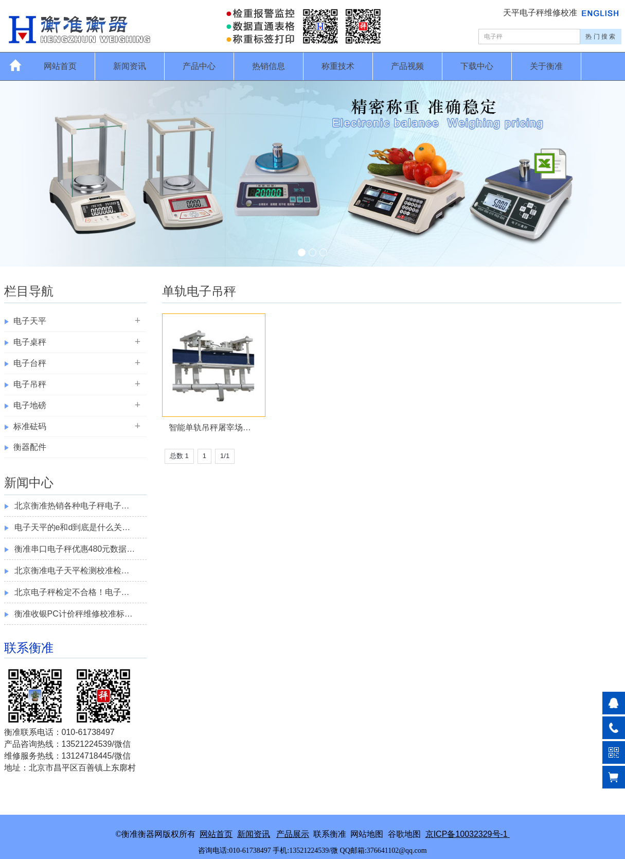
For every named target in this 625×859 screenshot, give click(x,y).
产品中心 (199, 66)
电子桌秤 (29, 342)
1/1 (224, 456)
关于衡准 (546, 66)
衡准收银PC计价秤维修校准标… (73, 613)
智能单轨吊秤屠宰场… (210, 427)
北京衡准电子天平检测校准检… (72, 570)
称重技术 (338, 66)
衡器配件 (29, 447)
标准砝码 (29, 426)
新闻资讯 (129, 66)
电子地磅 (29, 405)
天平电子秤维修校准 (541, 12)
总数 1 (179, 456)
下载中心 (476, 66)
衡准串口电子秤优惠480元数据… (74, 549)
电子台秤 (29, 363)
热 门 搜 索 (600, 36)
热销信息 (268, 66)
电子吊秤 (29, 384)
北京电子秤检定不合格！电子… (72, 592)
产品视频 (407, 66)
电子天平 (29, 321)
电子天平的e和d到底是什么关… (72, 527)
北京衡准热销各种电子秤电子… (72, 505)
